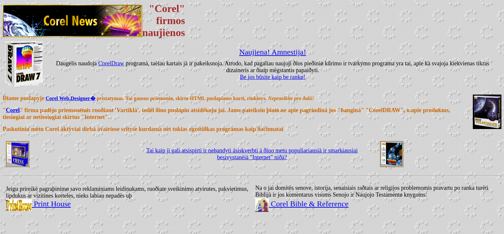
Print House (51, 204)
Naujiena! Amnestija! (272, 52)
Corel (13, 110)
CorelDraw (111, 63)
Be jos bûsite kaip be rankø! (272, 77)
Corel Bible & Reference (308, 204)
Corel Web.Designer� (70, 98)
